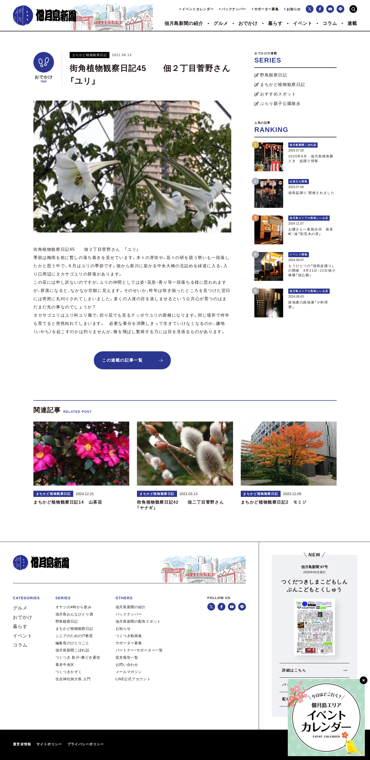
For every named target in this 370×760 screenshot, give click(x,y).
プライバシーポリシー (85, 744)
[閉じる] (363, 680)
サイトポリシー (49, 744)
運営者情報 (22, 744)
